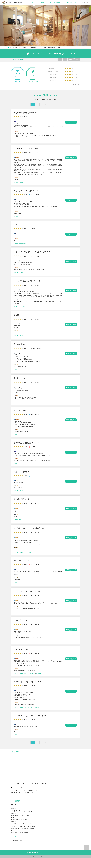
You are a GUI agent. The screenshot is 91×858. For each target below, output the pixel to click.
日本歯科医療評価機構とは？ (33, 852)
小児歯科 (15, 369)
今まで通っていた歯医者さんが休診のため (31, 707)
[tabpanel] (45, 25)
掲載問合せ (53, 852)
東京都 (59, 59)
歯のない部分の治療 (22, 640)
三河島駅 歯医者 (33, 47)
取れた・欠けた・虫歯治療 (18, 272)
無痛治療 (24, 243)
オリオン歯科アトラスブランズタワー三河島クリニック (45, 53)
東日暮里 (71, 59)
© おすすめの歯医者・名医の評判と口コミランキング (45, 857)
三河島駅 (77, 59)
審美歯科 (25, 673)
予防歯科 (20, 140)
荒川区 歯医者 (24, 47)
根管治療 (20, 243)
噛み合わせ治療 (38, 673)
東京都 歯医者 (15, 47)
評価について (75, 85)
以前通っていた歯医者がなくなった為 (20, 611)
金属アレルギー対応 (21, 306)
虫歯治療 (15, 306)
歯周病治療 (16, 140)
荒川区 (65, 59)
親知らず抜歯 (16, 182)
